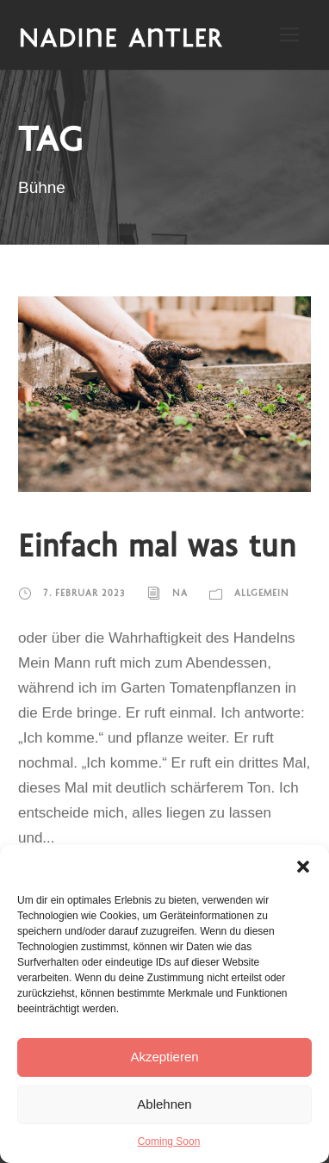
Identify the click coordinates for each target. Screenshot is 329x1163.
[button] (303, 866)
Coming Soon (169, 1141)
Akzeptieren (164, 1056)
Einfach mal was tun (157, 548)
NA (180, 595)
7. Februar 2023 (84, 595)
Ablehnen (164, 1104)
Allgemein (261, 595)
